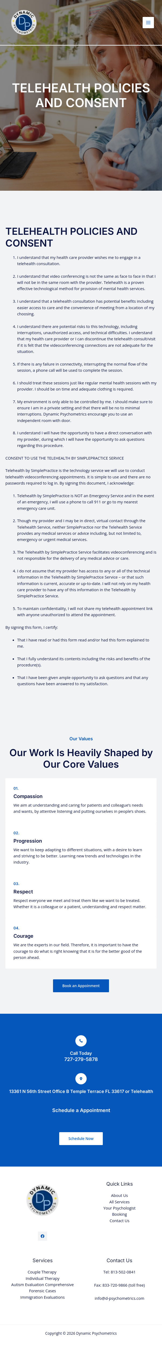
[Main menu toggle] (148, 22)
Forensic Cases (42, 1290)
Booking (119, 1214)
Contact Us (119, 1220)
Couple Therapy (43, 1272)
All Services (119, 1201)
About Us (119, 1195)
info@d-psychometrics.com (119, 1298)
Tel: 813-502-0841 (119, 1272)
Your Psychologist (119, 1208)
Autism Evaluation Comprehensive (42, 1284)
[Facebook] (42, 1236)
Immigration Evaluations (42, 1297)
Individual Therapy (42, 1278)
